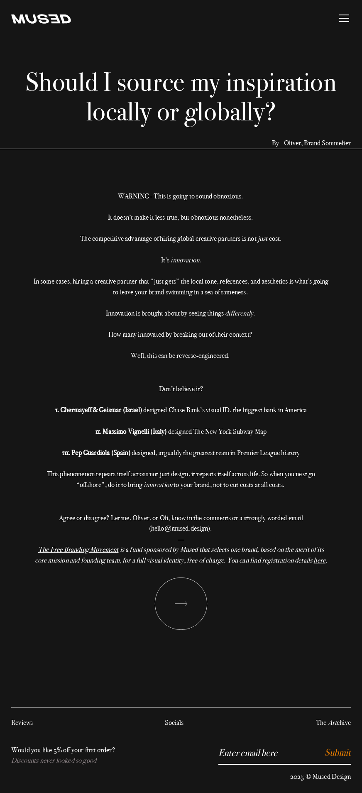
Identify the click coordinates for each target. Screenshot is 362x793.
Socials (174, 722)
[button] (342, 18)
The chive (333, 722)
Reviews (22, 722)
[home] (41, 18)
